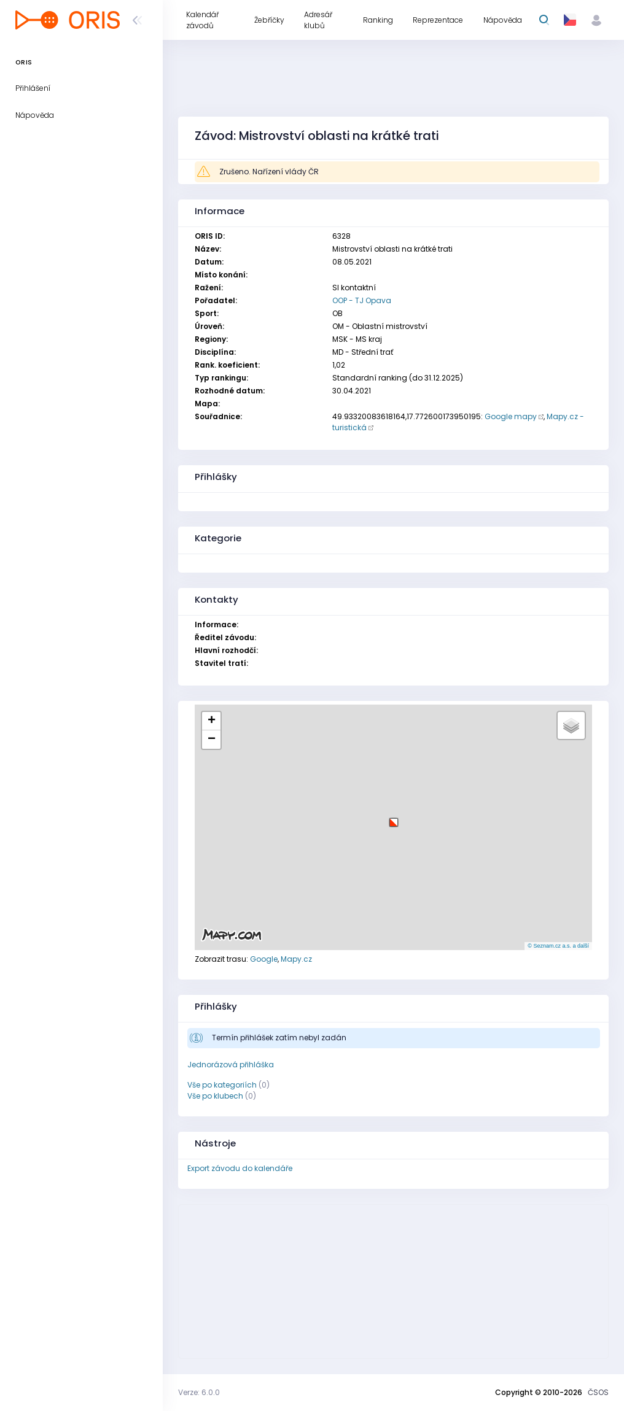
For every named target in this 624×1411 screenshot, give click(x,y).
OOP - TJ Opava (361, 300)
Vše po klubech (215, 1096)
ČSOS (598, 1392)
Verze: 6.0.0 (199, 1392)
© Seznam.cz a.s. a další (558, 946)
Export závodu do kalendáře (239, 1168)
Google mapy (511, 416)
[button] (393, 817)
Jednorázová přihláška (230, 1064)
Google (264, 959)
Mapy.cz (296, 959)
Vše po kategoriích (222, 1085)
